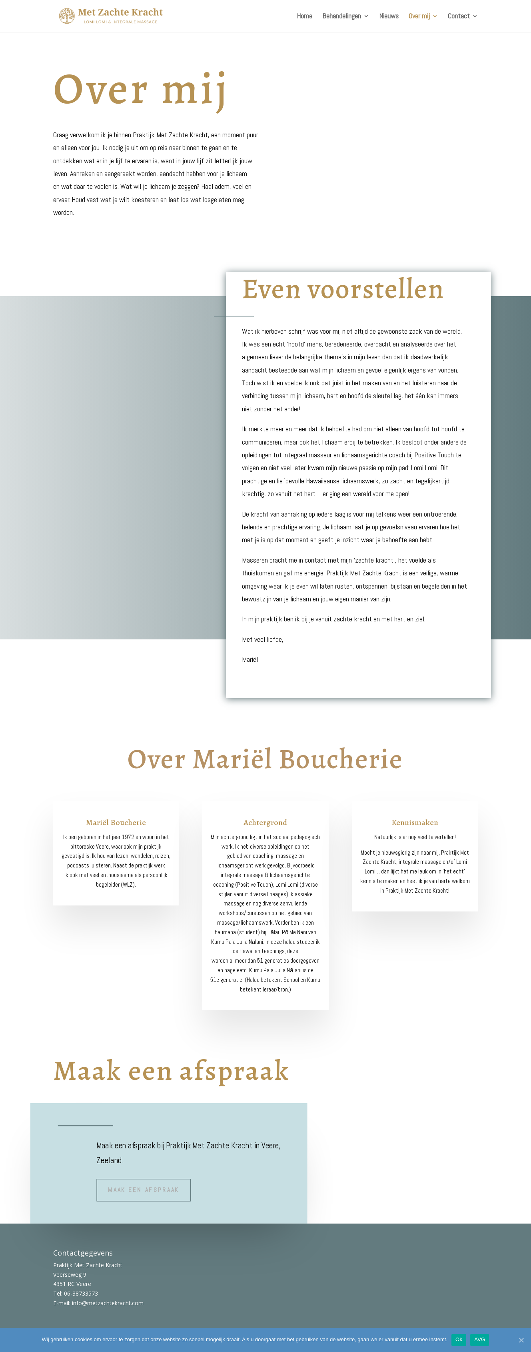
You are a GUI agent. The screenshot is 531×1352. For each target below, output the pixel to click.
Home (304, 16)
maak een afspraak (143, 1189)
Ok (458, 1339)
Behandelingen (341, 16)
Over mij (419, 16)
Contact (459, 16)
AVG (479, 1339)
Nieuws (389, 16)
